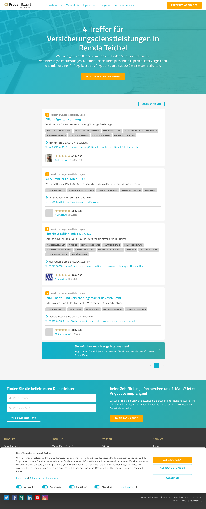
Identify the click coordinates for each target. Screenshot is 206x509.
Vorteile (7, 457)
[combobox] (51, 398)
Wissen (94, 446)
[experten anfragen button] (184, 5)
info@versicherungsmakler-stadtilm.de (85, 266)
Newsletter (140, 451)
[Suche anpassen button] (151, 104)
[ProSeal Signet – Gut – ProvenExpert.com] (190, 452)
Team (48, 457)
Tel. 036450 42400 (54, 320)
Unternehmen (52, 451)
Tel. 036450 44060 (54, 201)
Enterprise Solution (13, 463)
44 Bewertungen (63, 159)
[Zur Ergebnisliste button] (24, 418)
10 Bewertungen (63, 333)
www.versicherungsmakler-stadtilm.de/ (126, 266)
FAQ (92, 451)
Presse (138, 446)
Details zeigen (126, 503)
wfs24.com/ (93, 201)
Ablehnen (172, 494)
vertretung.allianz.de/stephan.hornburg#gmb (121, 147)
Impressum (22, 494)
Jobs (48, 463)
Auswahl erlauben (172, 484)
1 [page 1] (156, 365)
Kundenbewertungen (100, 463)
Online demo (141, 457)
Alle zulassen (172, 476)
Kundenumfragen (12, 451)
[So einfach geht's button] (126, 418)
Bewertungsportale (99, 457)
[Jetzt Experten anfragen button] (103, 76)
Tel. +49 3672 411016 (56, 147)
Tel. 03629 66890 (54, 266)
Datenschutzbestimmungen (43, 494)
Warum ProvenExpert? (56, 446)
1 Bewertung (61, 214)
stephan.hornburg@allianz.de (84, 147)
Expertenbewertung (144, 463)
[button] (54, 5)
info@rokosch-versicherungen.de (83, 320)
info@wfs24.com (75, 201)
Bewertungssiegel (12, 446)
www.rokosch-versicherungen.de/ (120, 320)
